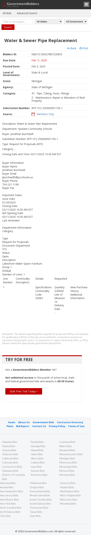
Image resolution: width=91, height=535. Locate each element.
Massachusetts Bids (71, 454)
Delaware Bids (10, 470)
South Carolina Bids (41, 499)
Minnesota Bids (68, 462)
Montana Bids (67, 474)
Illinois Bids (37, 458)
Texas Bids (36, 511)
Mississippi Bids (68, 466)
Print (85, 48)
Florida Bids (37, 441)
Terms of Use (76, 426)
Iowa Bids (36, 466)
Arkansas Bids (10, 454)
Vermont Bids (67, 483)
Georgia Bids (38, 446)
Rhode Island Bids (40, 495)
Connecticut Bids (12, 466)
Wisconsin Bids (68, 499)
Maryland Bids (67, 450)
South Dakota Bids (40, 503)
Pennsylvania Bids (40, 491)
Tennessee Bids (39, 507)
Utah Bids (35, 515)
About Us (24, 422)
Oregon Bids (37, 487)
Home (11, 422)
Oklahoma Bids (38, 483)
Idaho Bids (37, 454)
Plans (10, 426)
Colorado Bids (10, 462)
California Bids (10, 458)
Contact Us (39, 426)
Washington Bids (69, 491)
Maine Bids (65, 446)
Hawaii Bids (37, 450)
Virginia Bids (67, 487)
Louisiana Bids (67, 441)
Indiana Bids (38, 462)
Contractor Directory (70, 422)
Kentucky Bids (39, 474)
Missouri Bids (67, 470)
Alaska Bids (8, 446)
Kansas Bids (38, 470)
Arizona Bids (9, 450)
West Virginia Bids (70, 495)
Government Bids (43, 422)
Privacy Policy (57, 426)
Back (73, 48)
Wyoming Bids (68, 503)
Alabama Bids (9, 441)
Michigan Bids (67, 458)
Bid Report (22, 426)
